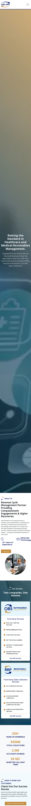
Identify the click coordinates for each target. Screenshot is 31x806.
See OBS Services (15, 658)
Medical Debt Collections (14, 691)
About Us (6, 551)
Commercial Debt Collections (12, 697)
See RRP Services (15, 716)
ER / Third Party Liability (14, 640)
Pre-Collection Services (14, 686)
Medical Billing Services (14, 630)
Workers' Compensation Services (14, 646)
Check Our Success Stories (15, 803)
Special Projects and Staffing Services (13, 653)
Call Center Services (13, 635)
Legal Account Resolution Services (14, 710)
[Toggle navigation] (27, 4)
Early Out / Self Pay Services (12, 624)
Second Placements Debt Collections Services (14, 704)
